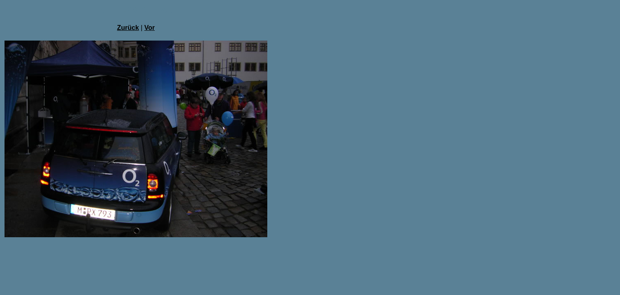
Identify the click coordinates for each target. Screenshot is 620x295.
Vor (149, 27)
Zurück (128, 27)
